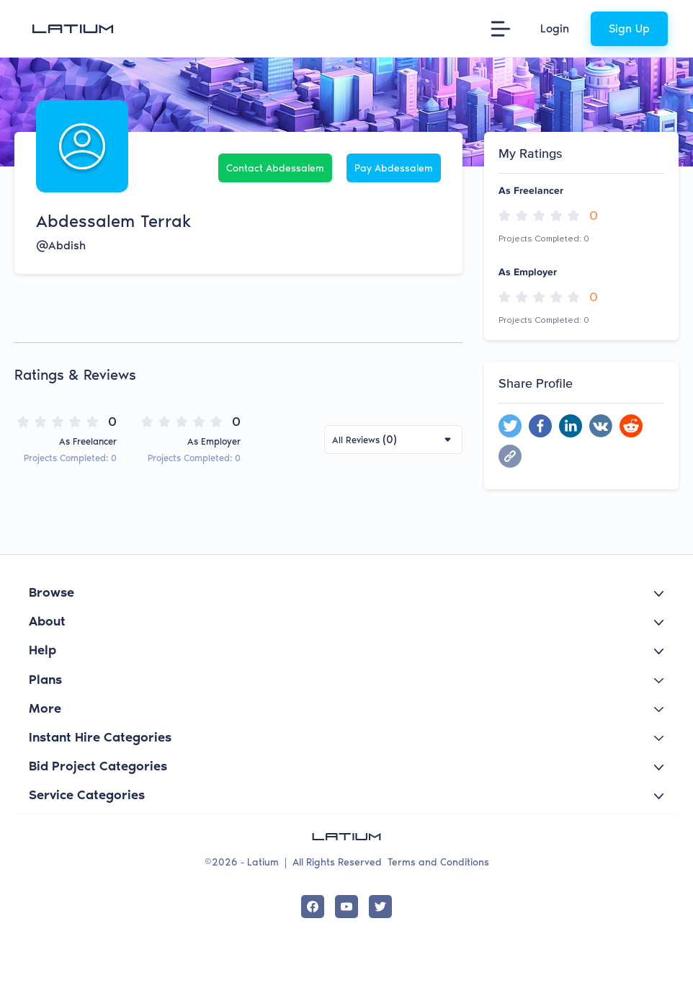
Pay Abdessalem (393, 168)
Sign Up (629, 28)
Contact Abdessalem (275, 168)
